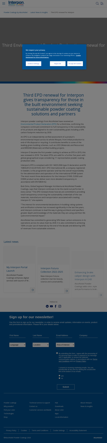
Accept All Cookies (75, 63)
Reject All (57, 63)
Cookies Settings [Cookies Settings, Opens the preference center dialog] (33, 63)
